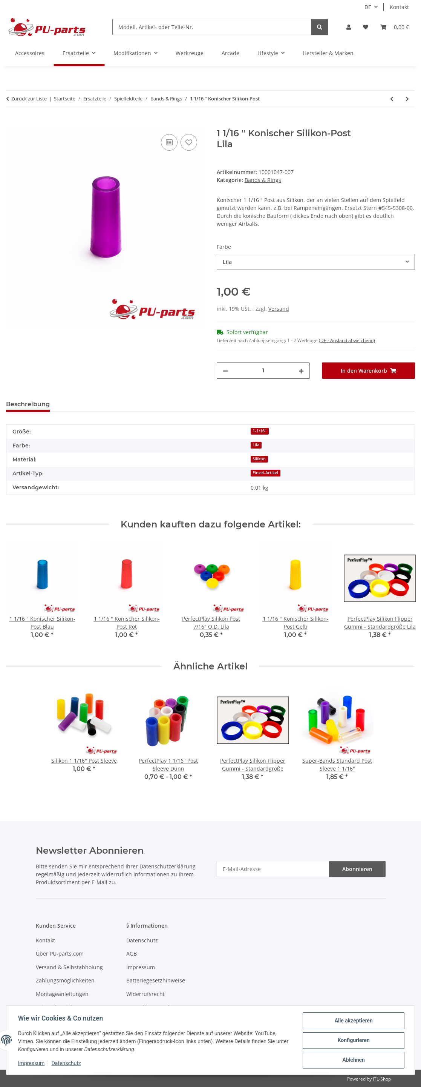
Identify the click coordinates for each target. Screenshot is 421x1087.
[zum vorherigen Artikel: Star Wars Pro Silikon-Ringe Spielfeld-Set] (392, 99)
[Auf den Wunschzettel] (189, 142)
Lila (256, 444)
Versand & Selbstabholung (69, 967)
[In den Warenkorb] (12, 124)
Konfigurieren (353, 1041)
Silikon (259, 458)
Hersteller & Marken (328, 53)
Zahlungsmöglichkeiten (65, 980)
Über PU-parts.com (60, 953)
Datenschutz (66, 1064)
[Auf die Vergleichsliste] (169, 142)
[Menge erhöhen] (301, 370)
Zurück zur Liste (29, 98)
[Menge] (263, 370)
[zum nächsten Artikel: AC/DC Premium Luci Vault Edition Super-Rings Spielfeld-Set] (407, 99)
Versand (278, 308)
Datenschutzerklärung (167, 866)
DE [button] (367, 7)
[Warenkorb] (394, 27)
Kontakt (399, 7)
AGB (131, 953)
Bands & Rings (263, 179)
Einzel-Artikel (265, 472)
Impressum (31, 1064)
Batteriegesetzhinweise (155, 980)
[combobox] (316, 262)
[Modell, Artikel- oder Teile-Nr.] (211, 27)
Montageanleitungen (62, 994)
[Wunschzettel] (365, 27)
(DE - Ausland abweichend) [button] (347, 340)
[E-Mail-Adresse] (273, 869)
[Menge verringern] (225, 370)
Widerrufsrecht (145, 994)
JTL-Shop (382, 1079)
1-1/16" (259, 430)
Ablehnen (353, 1060)
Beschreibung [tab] (28, 404)
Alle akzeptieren (353, 1021)
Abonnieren (357, 869)
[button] (348, 27)
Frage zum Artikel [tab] (90, 404)
